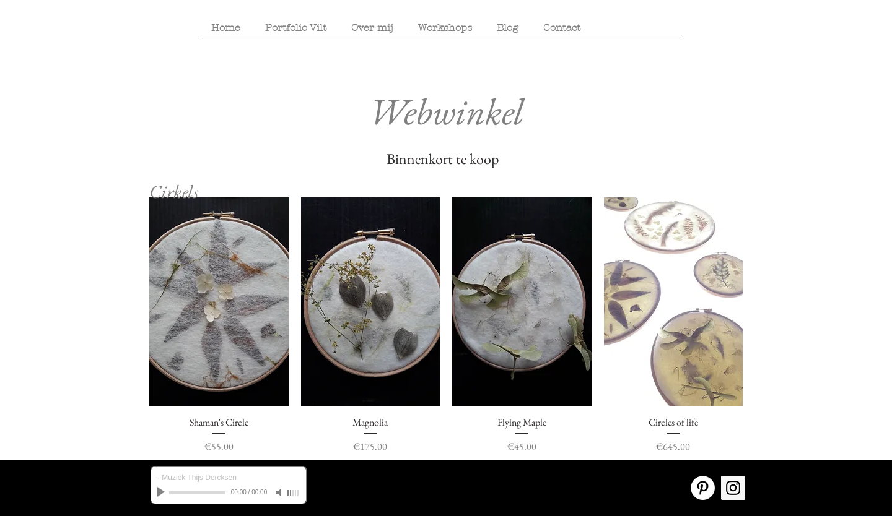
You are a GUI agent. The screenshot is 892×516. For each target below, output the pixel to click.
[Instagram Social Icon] (733, 488)
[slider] (293, 493)
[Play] (162, 492)
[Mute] (280, 492)
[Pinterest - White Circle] (703, 488)
